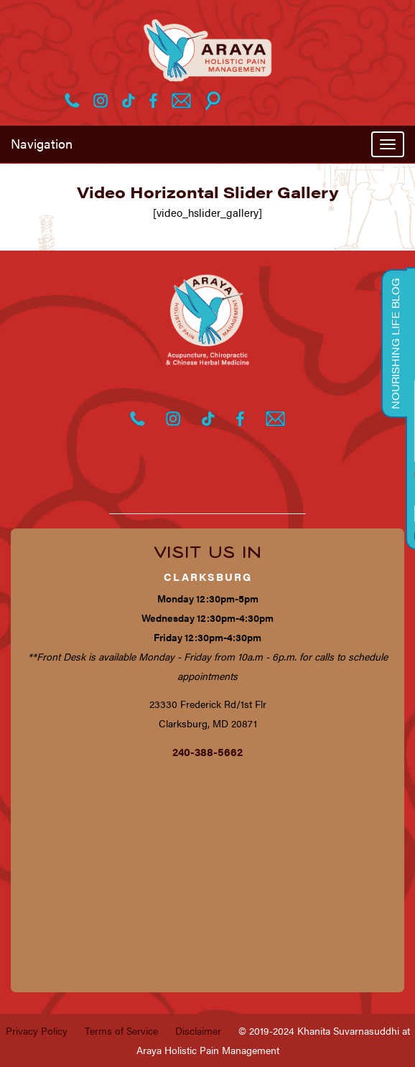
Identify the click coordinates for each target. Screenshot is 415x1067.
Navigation (42, 143)
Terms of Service (121, 1030)
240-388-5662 (207, 751)
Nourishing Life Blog (395, 343)
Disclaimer (198, 1030)
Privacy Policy (36, 1030)
